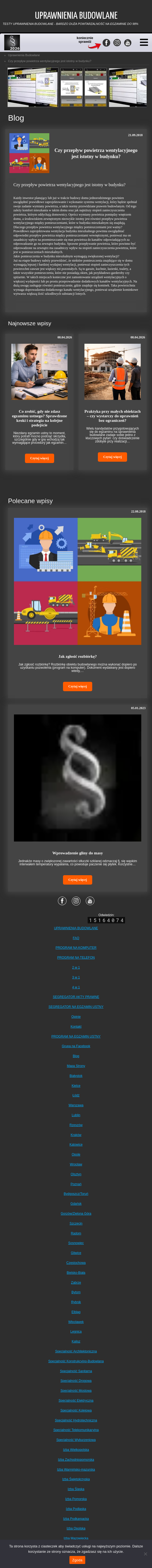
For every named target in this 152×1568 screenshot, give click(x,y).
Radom (76, 1233)
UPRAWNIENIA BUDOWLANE (76, 928)
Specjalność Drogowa (75, 1381)
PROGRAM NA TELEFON (76, 957)
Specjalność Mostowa (75, 1391)
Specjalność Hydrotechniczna (76, 1420)
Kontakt (76, 1026)
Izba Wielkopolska (76, 1450)
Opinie (76, 1017)
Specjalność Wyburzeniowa (76, 1440)
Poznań (76, 1184)
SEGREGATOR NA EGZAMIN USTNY (76, 1007)
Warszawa (76, 1105)
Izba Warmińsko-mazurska (76, 1469)
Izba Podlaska (76, 1509)
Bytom (75, 1292)
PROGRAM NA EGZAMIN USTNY (76, 1036)
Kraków (76, 1135)
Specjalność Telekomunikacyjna (76, 1430)
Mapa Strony (76, 1066)
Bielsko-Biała (76, 1273)
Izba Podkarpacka (76, 1519)
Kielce (76, 1086)
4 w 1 (76, 987)
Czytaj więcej (39, 458)
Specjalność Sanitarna (76, 1371)
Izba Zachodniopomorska (76, 1460)
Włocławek (76, 1322)
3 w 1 (76, 977)
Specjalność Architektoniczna (76, 1351)
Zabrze (76, 1282)
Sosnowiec (76, 1243)
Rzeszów (76, 1125)
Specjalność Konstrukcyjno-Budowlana (76, 1361)
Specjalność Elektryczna (75, 1400)
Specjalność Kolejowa (76, 1410)
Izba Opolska (75, 1528)
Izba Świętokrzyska (76, 1479)
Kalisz (76, 1341)
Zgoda (77, 1560)
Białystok (75, 1076)
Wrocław (76, 1164)
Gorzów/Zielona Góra (76, 1213)
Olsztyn (76, 1174)
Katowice (76, 1144)
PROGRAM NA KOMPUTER (76, 948)
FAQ (76, 938)
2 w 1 (76, 967)
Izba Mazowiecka (76, 1538)
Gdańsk (76, 1204)
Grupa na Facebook (76, 1046)
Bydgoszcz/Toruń (76, 1194)
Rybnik (76, 1302)
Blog (76, 1056)
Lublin (76, 1115)
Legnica (75, 1331)
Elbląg (76, 1312)
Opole (76, 1154)
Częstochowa (76, 1263)
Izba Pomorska (76, 1499)
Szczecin (75, 1223)
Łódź (75, 1095)
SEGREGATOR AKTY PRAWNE (76, 997)
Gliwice (76, 1253)
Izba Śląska (76, 1489)
